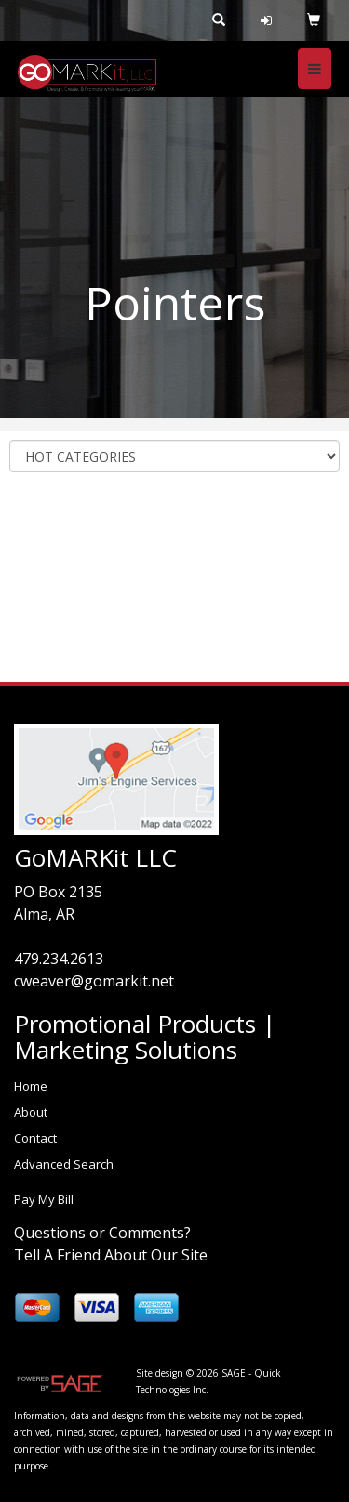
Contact (35, 1138)
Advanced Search (64, 1164)
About (30, 1112)
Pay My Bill (44, 1199)
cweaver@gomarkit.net (94, 981)
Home (30, 1086)
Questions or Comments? (102, 1232)
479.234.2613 (58, 958)
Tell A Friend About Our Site (111, 1255)
